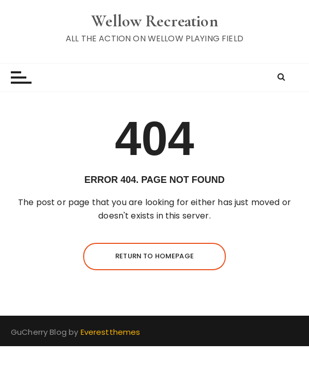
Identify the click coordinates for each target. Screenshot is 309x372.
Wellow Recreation (154, 21)
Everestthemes (111, 332)
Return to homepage (154, 256)
